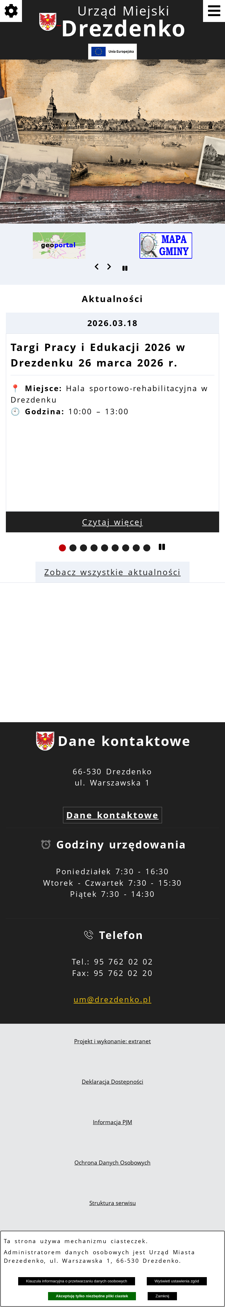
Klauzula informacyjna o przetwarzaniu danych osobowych (76, 1281)
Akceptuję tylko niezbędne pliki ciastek (92, 1296)
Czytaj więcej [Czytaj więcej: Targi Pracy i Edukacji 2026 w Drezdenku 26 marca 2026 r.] (112, 522)
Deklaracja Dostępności (112, 1082)
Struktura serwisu (112, 1203)
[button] (97, 266)
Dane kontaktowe (112, 815)
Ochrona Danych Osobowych (112, 1162)
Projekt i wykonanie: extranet (112, 1041)
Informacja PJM (112, 1122)
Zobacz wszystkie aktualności (112, 572)
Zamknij (162, 1296)
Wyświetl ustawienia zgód (177, 1281)
